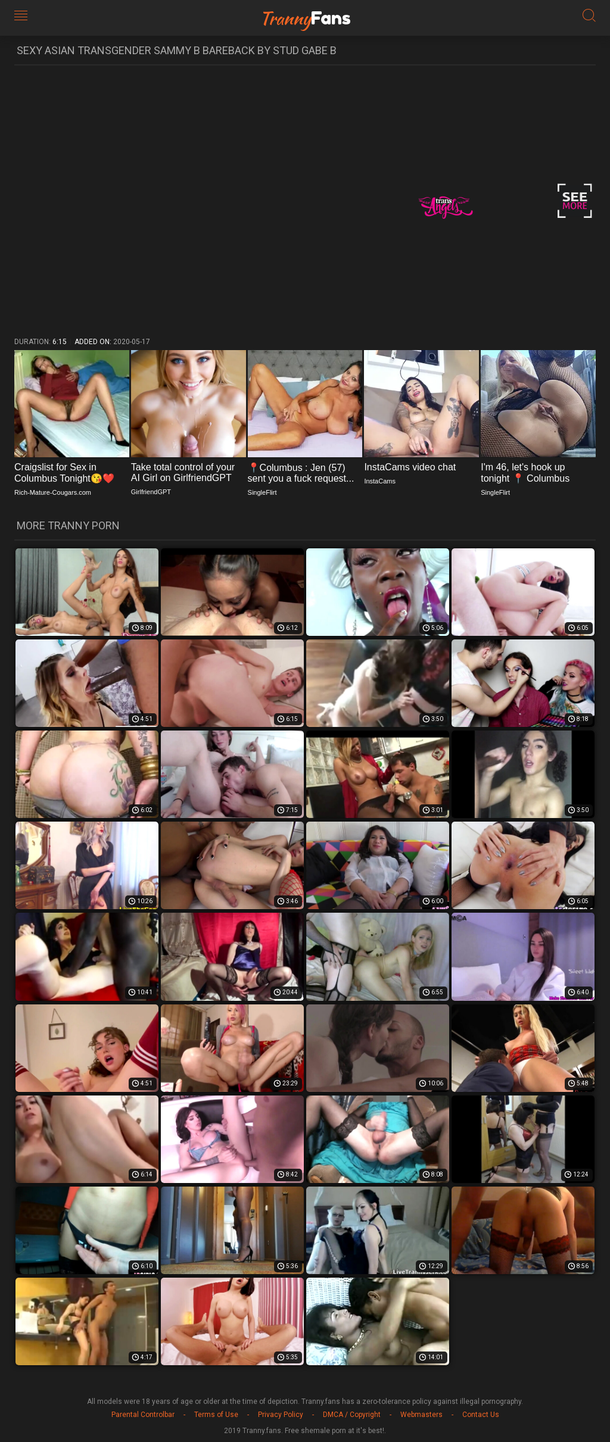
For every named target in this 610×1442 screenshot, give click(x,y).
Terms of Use (216, 1414)
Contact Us (480, 1414)
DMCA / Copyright (352, 1414)
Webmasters (421, 1414)
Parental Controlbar (143, 1414)
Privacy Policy (280, 1414)
